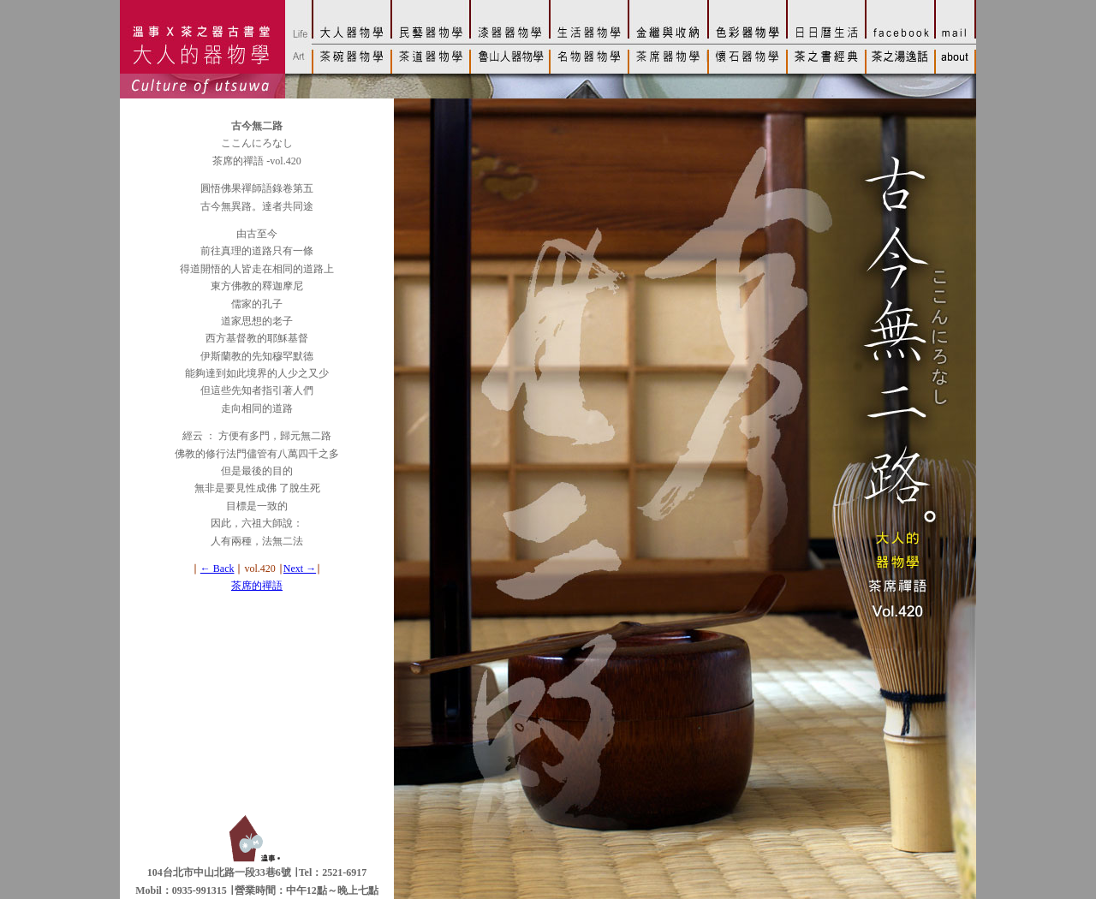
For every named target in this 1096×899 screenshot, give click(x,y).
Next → (299, 569)
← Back (217, 569)
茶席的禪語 (257, 586)
